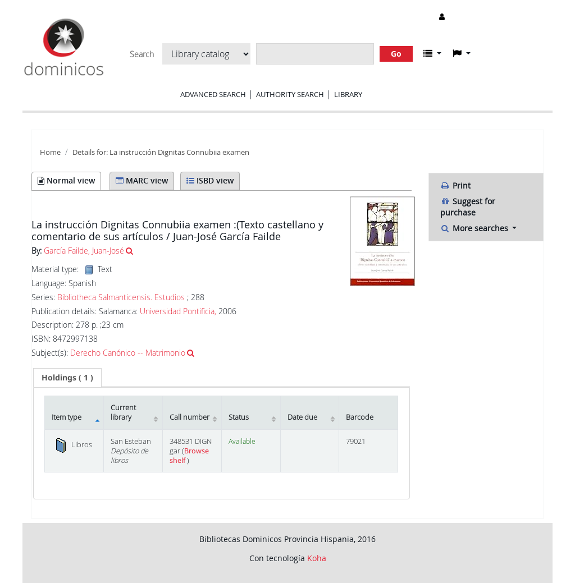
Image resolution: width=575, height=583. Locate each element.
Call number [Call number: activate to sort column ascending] (189, 417)
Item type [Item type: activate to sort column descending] (66, 417)
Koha (316, 558)
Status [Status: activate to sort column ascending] (239, 417)
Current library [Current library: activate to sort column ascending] (123, 412)
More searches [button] (475, 228)
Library (348, 94)
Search (142, 54)
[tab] (67, 377)
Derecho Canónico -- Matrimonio (127, 352)
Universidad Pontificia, (178, 311)
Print (455, 185)
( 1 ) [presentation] (67, 377)
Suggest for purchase (467, 207)
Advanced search (213, 94)
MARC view (142, 180)
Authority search (290, 94)
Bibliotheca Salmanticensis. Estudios (121, 297)
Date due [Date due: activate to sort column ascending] (302, 417)
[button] (432, 53)
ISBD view (210, 180)
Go (396, 53)
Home (50, 152)
